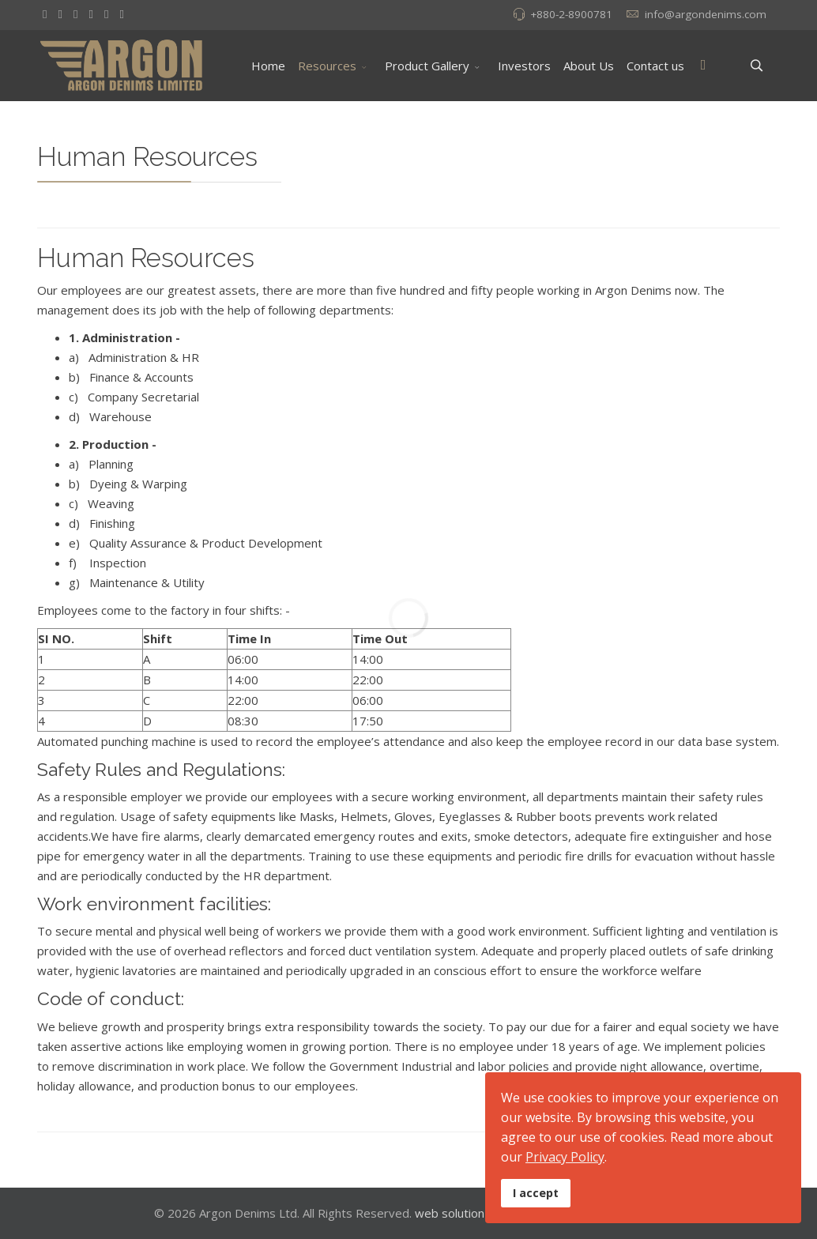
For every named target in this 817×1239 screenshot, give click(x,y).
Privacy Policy (564, 1157)
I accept (536, 1192)
